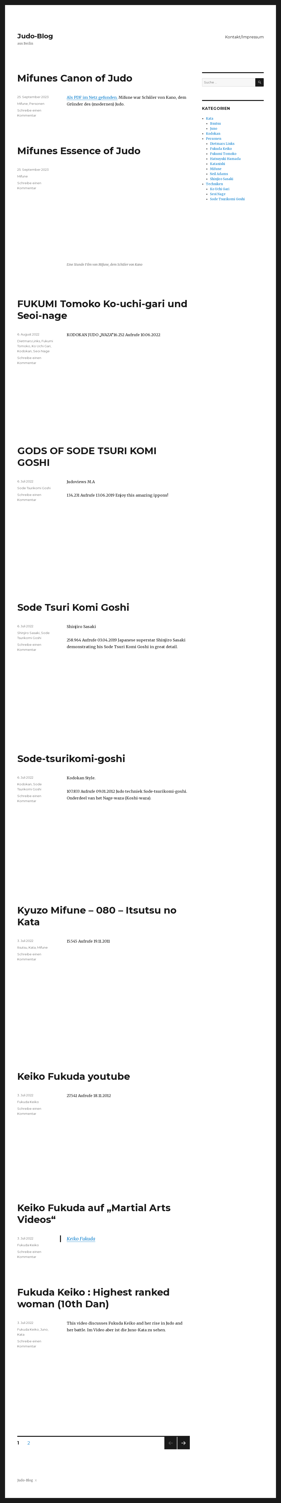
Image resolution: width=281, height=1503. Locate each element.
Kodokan (24, 351)
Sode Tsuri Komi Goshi (73, 607)
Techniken (214, 184)
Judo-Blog (35, 36)
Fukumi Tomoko (223, 154)
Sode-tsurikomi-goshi (71, 758)
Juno (44, 1329)
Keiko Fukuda (81, 1239)
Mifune (22, 104)
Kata (32, 947)
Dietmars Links (28, 341)
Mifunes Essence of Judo (79, 151)
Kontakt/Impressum (244, 37)
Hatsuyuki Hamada (225, 159)
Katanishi (217, 164)
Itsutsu (22, 947)
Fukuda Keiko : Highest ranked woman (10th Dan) (93, 1298)
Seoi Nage (41, 351)
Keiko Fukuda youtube (73, 1076)
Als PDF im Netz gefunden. (92, 97)
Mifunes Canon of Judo (74, 78)
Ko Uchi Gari (41, 346)
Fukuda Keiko (28, 1102)
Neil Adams (219, 174)
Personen (36, 104)
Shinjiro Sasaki (28, 633)
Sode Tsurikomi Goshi (34, 488)
